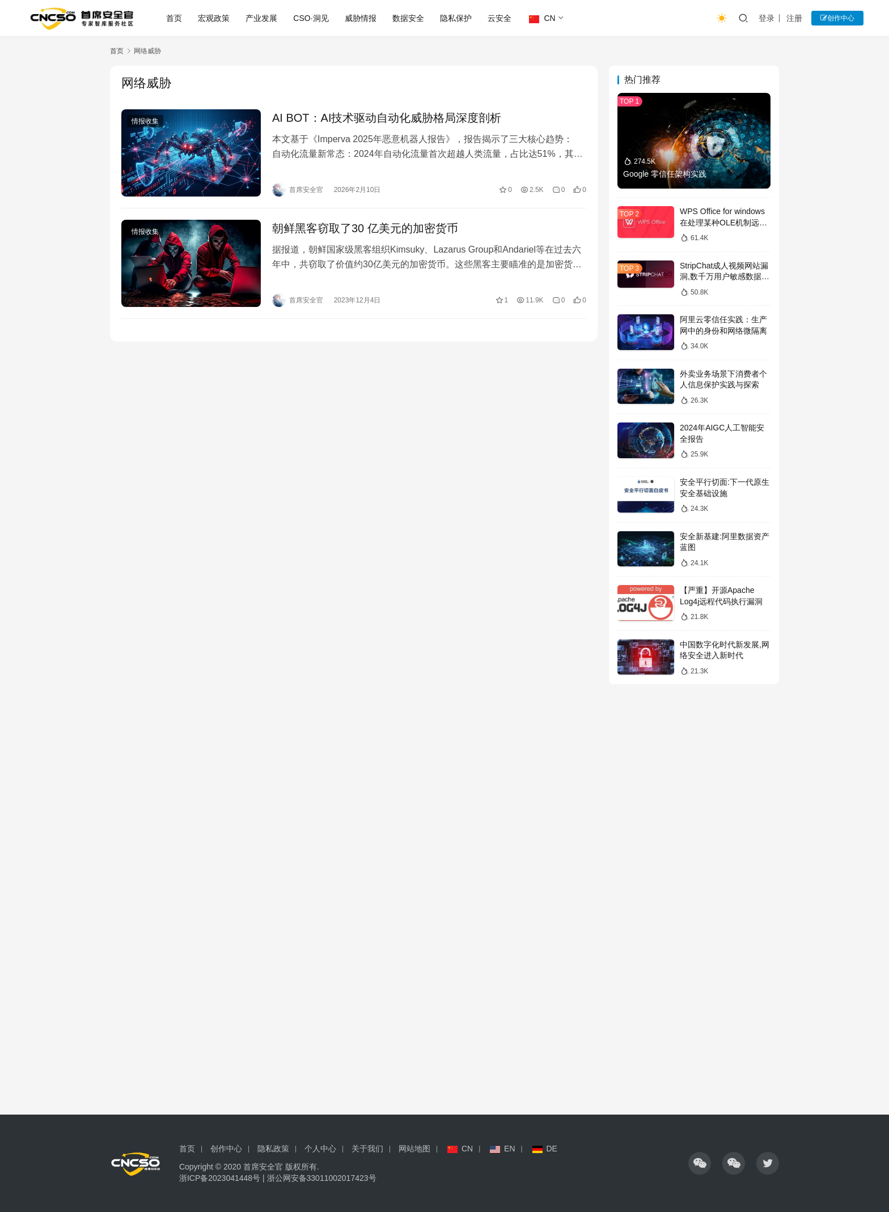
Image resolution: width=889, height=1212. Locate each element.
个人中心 (320, 1148)
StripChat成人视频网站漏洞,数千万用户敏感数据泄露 (724, 276)
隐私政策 (273, 1148)
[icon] (699, 1163)
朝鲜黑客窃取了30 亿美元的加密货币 (365, 228)
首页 (174, 18)
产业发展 (261, 18)
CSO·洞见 (310, 18)
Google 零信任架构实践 (664, 173)
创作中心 (837, 18)
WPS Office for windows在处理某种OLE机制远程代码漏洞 (723, 222)
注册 (794, 18)
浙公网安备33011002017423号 (321, 1178)
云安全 (499, 18)
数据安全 (408, 18)
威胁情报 (360, 18)
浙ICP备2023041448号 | (223, 1178)
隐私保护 (456, 18)
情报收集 (145, 121)
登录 (766, 18)
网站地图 (414, 1148)
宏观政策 (214, 18)
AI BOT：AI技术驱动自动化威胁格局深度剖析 (386, 118)
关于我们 (367, 1148)
